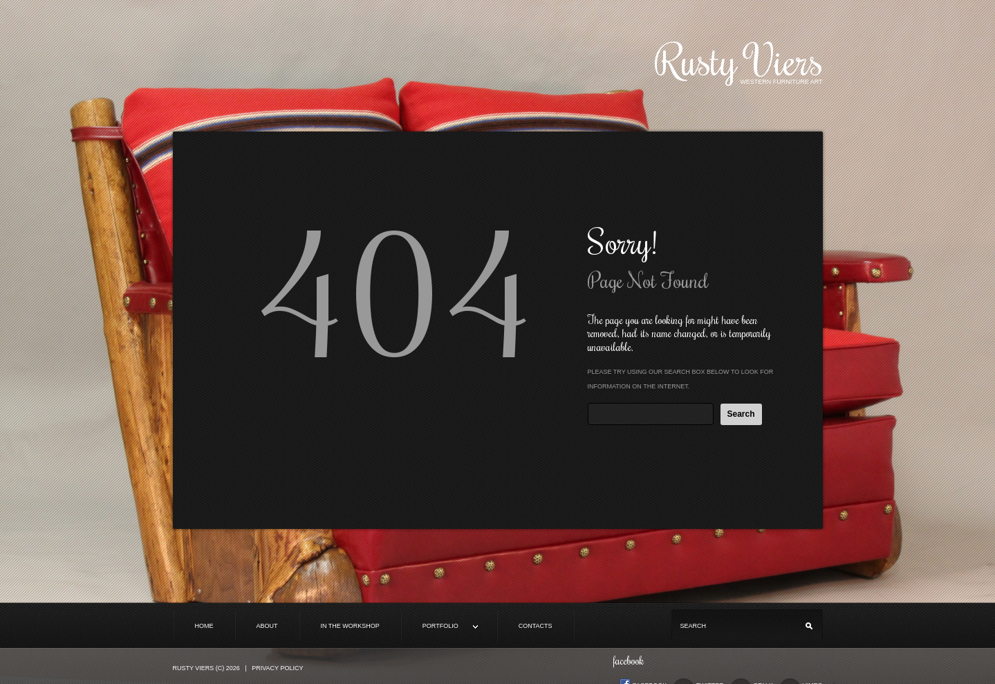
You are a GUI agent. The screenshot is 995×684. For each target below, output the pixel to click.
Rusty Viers (739, 59)
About (267, 625)
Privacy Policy (277, 668)
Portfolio (440, 626)
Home (204, 625)
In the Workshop (350, 625)
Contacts (535, 625)
